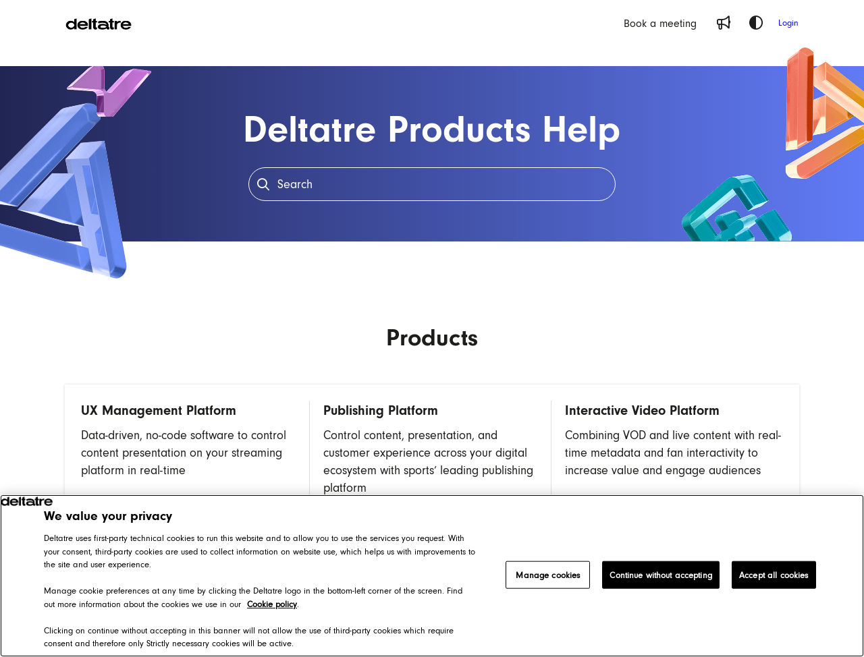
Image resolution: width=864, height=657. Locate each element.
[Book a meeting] (660, 23)
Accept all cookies (773, 574)
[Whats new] (723, 23)
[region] (432, 575)
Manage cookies (548, 574)
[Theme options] (756, 23)
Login (788, 23)
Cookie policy (272, 604)
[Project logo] (98, 23)
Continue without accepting (660, 574)
